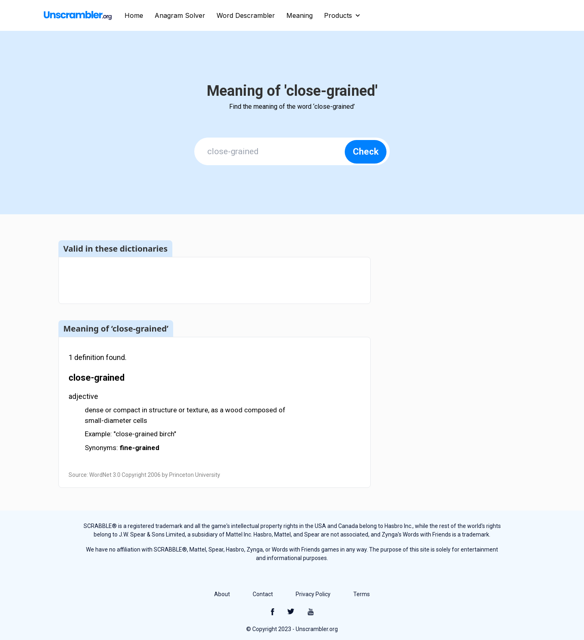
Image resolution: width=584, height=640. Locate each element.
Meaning (299, 15)
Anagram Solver (180, 15)
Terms (361, 594)
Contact (263, 594)
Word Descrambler (246, 15)
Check (366, 152)
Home (134, 15)
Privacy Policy (313, 594)
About (222, 594)
